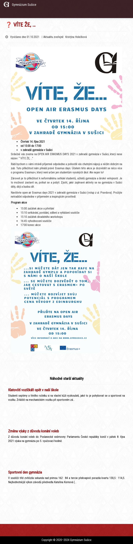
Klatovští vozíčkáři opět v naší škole (33, 390)
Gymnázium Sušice (24, 5)
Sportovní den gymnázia (25, 472)
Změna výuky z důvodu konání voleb (33, 431)
